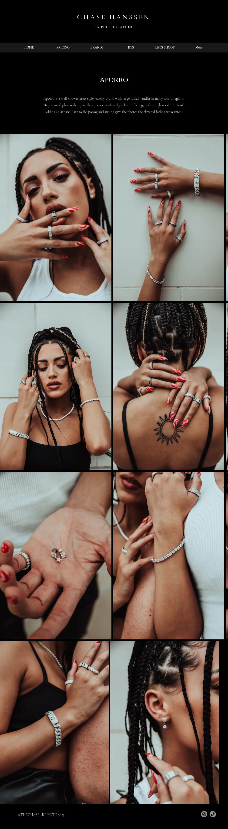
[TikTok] (213, 814)
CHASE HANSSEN (113, 17)
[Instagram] (204, 814)
